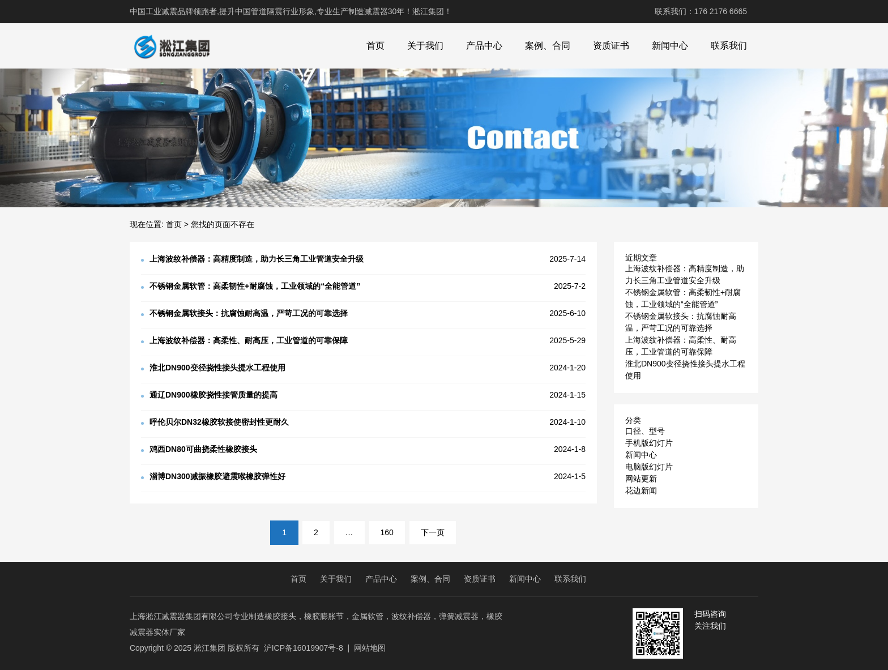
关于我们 (425, 45)
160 (387, 532)
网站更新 (641, 478)
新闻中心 (670, 45)
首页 (375, 45)
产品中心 (484, 45)
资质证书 (611, 45)
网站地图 (370, 647)
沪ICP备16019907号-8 (303, 647)
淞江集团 (209, 647)
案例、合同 (547, 45)
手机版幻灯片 (649, 442)
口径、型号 (645, 431)
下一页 (433, 532)
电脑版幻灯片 (649, 466)
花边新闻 (641, 490)
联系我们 (729, 45)
